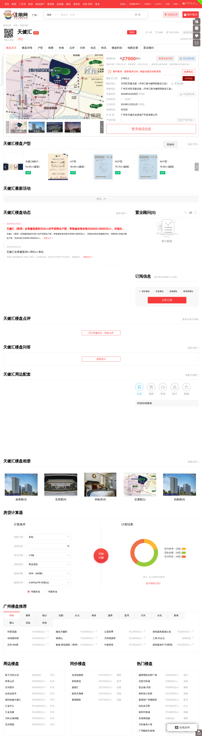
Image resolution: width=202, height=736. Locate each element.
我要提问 (101, 359)
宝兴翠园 (9, 724)
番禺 (28, 615)
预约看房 (190, 14)
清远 (28, 622)
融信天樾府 (61, 631)
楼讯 (68, 4)
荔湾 (126, 615)
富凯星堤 (76, 681)
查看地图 (177, 83)
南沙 (44, 615)
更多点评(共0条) (190, 319)
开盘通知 (159, 291)
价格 (61, 47)
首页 (7, 4)
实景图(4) (60, 499)
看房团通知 (188, 291)
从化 (159, 615)
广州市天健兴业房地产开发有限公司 (139, 114)
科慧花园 (12, 631)
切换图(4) (179, 499)
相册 (50, 47)
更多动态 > (121, 213)
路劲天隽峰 (77, 693)
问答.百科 (88, 4)
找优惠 (60, 4)
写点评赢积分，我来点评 (101, 333)
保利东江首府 (145, 693)
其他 (44, 622)
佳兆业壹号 (10, 693)
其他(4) (170, 144)
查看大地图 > (192, 375)
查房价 (76, 4)
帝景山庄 (9, 681)
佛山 (11, 622)
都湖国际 (76, 699)
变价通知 (146, 291)
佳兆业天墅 (144, 706)
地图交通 (133, 47)
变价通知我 (187, 58)
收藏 (161, 32)
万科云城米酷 (12, 718)
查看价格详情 (165, 58)
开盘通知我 (187, 94)
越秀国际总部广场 (148, 675)
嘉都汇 (75, 687)
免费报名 (188, 71)
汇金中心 (9, 706)
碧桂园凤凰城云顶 (162, 631)
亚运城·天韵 (145, 687)
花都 (61, 615)
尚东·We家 (12, 644)
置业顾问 (148, 47)
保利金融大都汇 (13, 699)
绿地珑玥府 (13, 638)
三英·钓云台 (159, 638)
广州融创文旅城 (147, 730)
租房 (30, 4)
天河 (143, 615)
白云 (77, 615)
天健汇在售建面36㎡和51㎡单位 (25, 251)
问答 (82, 47)
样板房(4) (100, 499)
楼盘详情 (27, 47)
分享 (150, 32)
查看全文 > (48, 238)
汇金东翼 (9, 712)
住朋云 (123, 4)
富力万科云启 (12, 675)
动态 (93, 47)
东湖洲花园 (144, 718)
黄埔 (176, 615)
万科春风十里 (145, 724)
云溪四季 (108, 631)
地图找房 (171, 14)
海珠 (94, 615)
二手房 (22, 4)
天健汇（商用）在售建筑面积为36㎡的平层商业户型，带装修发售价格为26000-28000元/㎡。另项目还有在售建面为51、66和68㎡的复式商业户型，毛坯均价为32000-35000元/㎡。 (67, 228)
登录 (168, 4)
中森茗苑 (108, 644)
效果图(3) (21, 499)
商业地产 (40, 4)
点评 (72, 47)
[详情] (141, 94)
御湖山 (59, 638)
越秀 (110, 615)
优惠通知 (173, 291)
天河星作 (9, 687)
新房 (14, 4)
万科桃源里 (110, 638)
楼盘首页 (11, 47)
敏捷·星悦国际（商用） (67, 644)
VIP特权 (189, 78)
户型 (40, 47)
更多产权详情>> (186, 120)
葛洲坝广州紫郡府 (148, 699)
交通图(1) (139, 499)
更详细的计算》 (154, 583)
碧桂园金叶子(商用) (162, 644)
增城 (11, 615)
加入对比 (190, 32)
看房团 (50, 4)
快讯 (103, 47)
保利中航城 (144, 712)
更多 (97, 4)
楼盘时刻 (117, 47)
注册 (175, 4)
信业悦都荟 (77, 675)
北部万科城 (144, 681)
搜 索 (138, 14)
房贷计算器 (174, 32)
